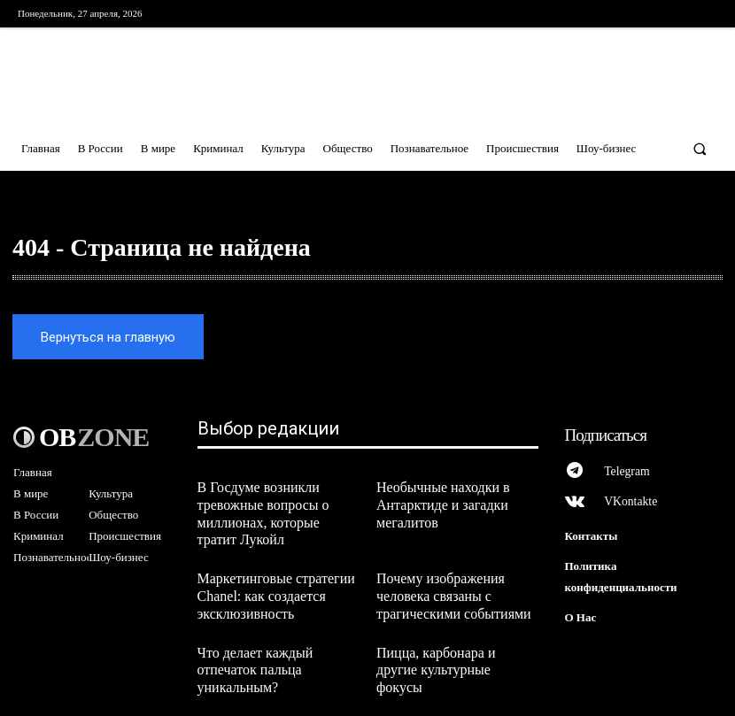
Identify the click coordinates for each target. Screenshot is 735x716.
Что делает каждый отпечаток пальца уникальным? (275, 627)
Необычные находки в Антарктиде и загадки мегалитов (434, 489)
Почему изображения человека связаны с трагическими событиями (444, 569)
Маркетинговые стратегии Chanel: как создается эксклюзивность (266, 569)
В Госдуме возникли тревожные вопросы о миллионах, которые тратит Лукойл (269, 496)
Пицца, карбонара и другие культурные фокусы (448, 627)
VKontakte (628, 488)
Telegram (624, 458)
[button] (700, 148)
